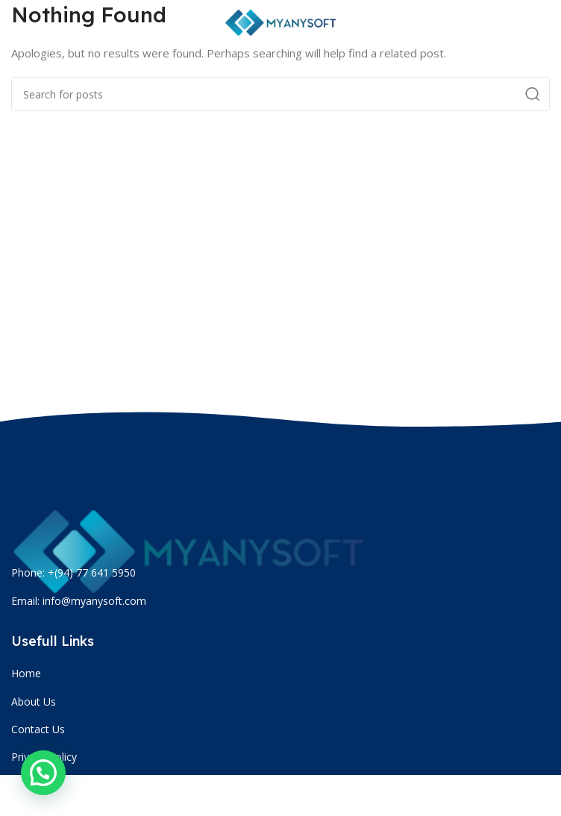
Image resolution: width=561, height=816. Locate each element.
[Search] (280, 94)
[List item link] (282, 673)
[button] (43, 772)
